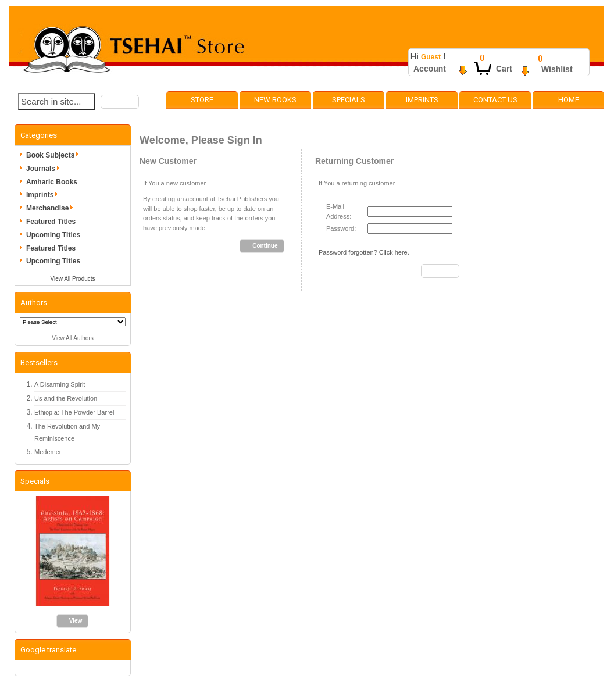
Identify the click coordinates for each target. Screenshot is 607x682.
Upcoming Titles (53, 235)
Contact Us (495, 99)
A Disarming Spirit (59, 384)
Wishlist (557, 69)
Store (202, 99)
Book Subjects (54, 155)
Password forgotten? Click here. (364, 252)
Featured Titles (51, 221)
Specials (348, 99)
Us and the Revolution (65, 398)
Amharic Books (51, 182)
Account (429, 68)
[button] (120, 102)
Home (568, 99)
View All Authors (73, 338)
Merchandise (51, 208)
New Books (275, 99)
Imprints (422, 99)
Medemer (47, 451)
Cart (504, 68)
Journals (44, 169)
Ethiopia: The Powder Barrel (74, 412)
